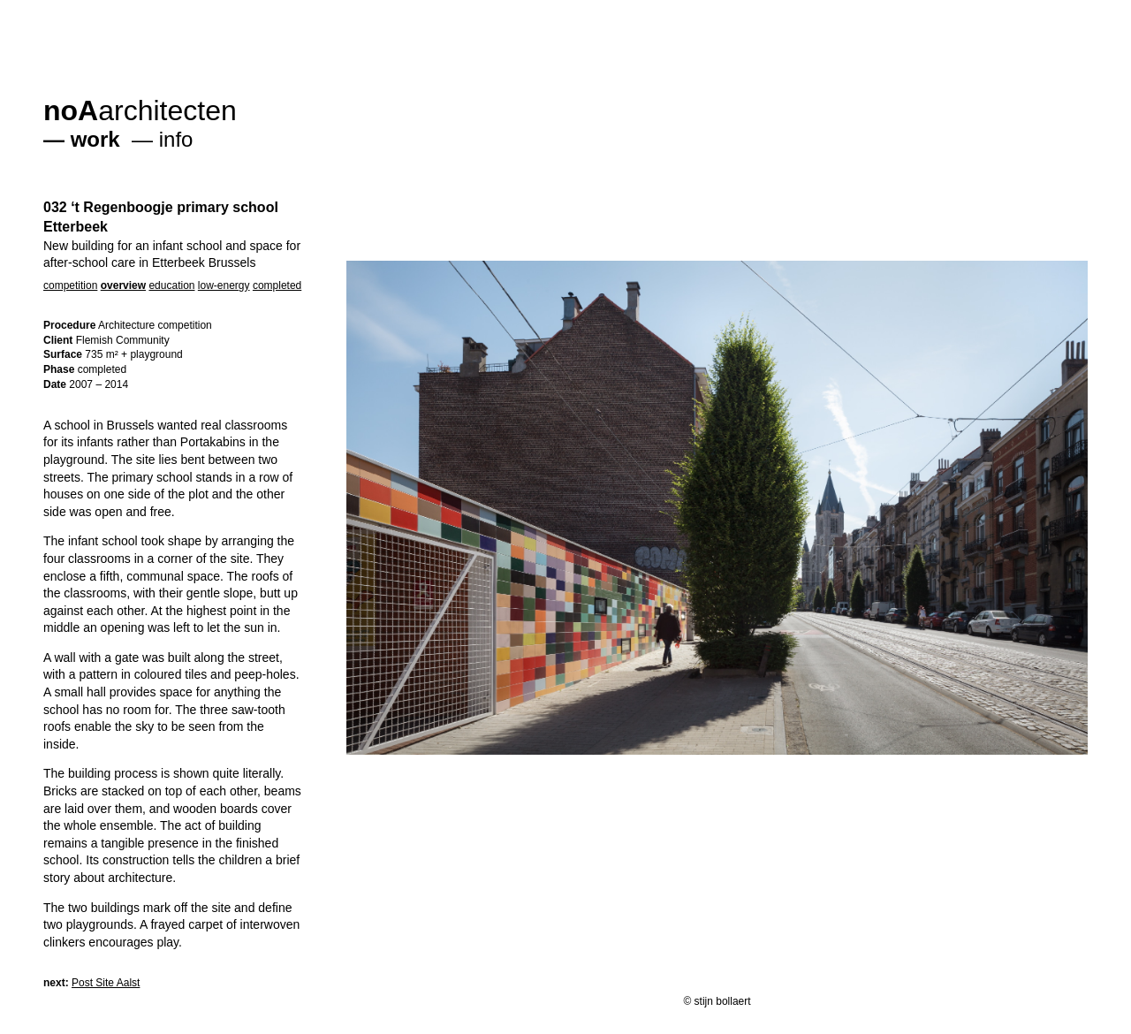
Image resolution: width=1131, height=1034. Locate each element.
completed (277, 285)
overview (123, 285)
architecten (140, 110)
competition (70, 285)
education (171, 285)
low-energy (224, 285)
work (95, 139)
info (176, 139)
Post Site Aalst (106, 983)
